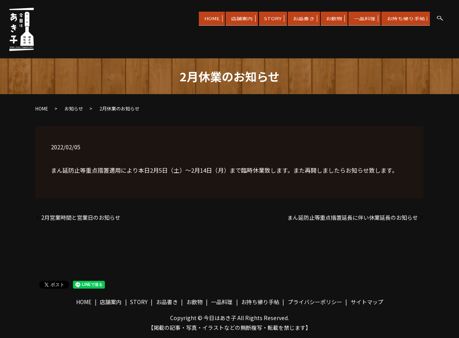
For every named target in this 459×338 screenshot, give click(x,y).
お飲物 (324, 17)
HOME (187, 17)
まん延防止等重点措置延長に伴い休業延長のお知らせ (352, 217)
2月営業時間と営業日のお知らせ (80, 217)
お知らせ (73, 108)
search (440, 18)
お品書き (290, 17)
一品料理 (359, 17)
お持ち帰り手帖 (404, 17)
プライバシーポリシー (315, 302)
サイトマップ (367, 302)
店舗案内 (220, 17)
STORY (255, 17)
